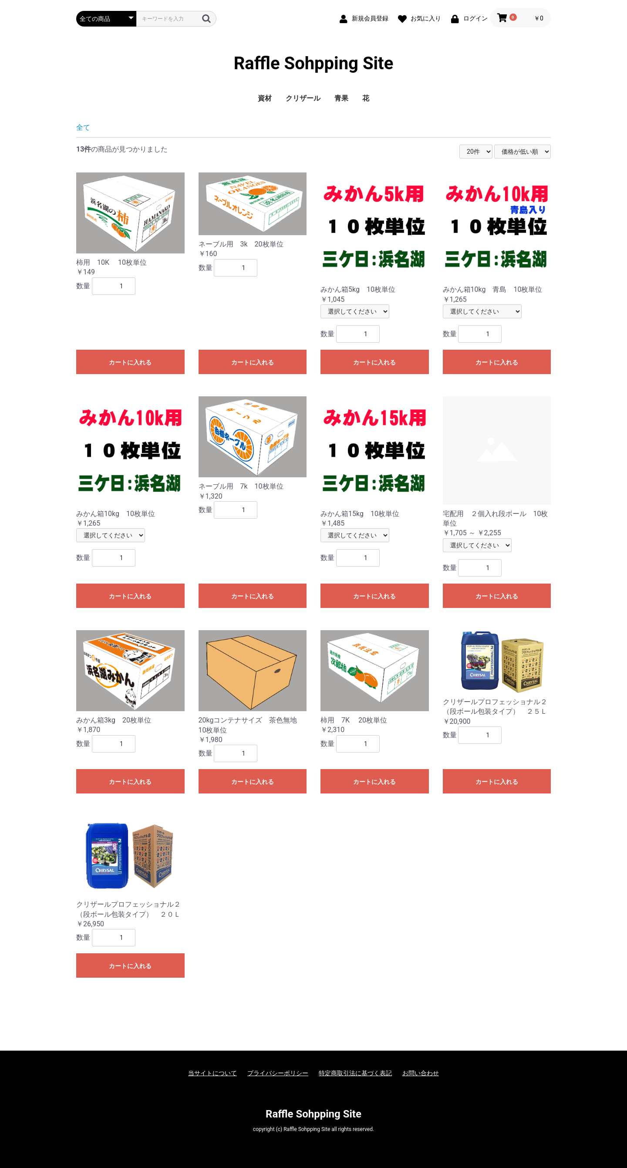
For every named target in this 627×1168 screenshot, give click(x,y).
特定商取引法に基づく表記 (355, 1073)
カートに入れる (130, 362)
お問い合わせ (420, 1073)
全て (83, 127)
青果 (341, 98)
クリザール (303, 98)
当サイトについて (212, 1073)
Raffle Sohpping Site (314, 63)
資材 (265, 98)
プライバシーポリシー (277, 1073)
